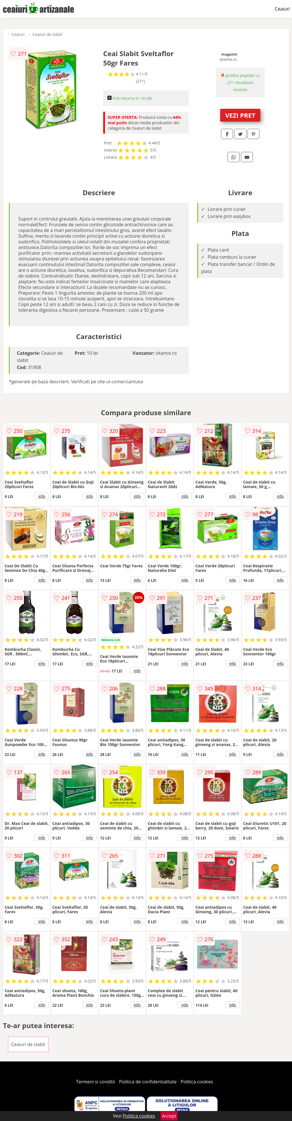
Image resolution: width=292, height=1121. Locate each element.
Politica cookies (197, 1082)
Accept (169, 1116)
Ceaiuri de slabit (47, 34)
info (41, 496)
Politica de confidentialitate (148, 1082)
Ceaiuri (282, 9)
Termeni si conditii (95, 1082)
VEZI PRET (240, 115)
